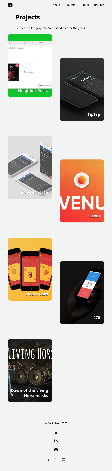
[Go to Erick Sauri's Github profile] (56, 432)
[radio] (48, 460)
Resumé (99, 5)
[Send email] (56, 449)
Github (84, 5)
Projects (70, 5)
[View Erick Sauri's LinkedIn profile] (56, 441)
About (56, 5)
